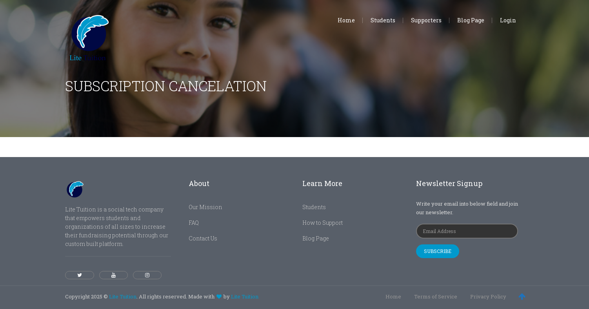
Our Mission (205, 207)
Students (314, 207)
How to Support (322, 222)
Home (393, 296)
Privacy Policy (488, 296)
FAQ (194, 222)
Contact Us (203, 238)
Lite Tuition (122, 296)
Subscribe (437, 251)
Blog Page (315, 238)
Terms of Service (435, 296)
